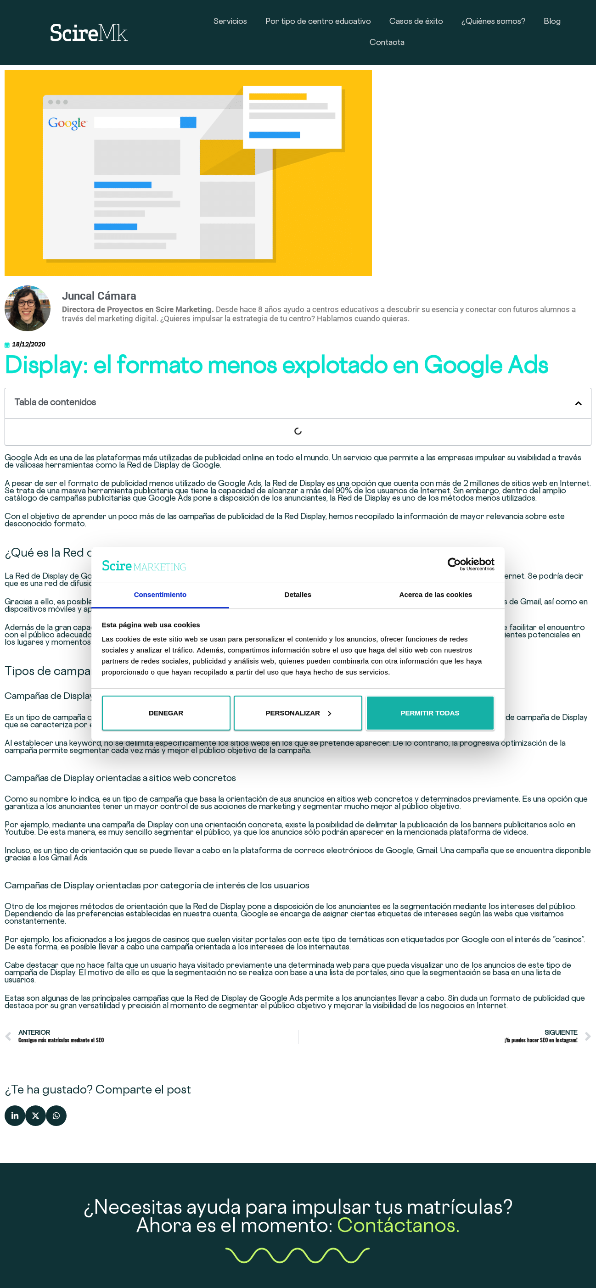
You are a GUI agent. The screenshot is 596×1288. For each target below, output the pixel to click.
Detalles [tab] (298, 594)
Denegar (166, 713)
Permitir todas (429, 713)
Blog (552, 22)
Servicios (230, 22)
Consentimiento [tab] (160, 594)
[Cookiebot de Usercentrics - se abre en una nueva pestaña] (454, 564)
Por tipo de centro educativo (318, 22)
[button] (578, 403)
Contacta (387, 43)
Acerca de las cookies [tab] (435, 594)
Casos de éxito (416, 22)
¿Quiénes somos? (493, 22)
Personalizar (298, 713)
